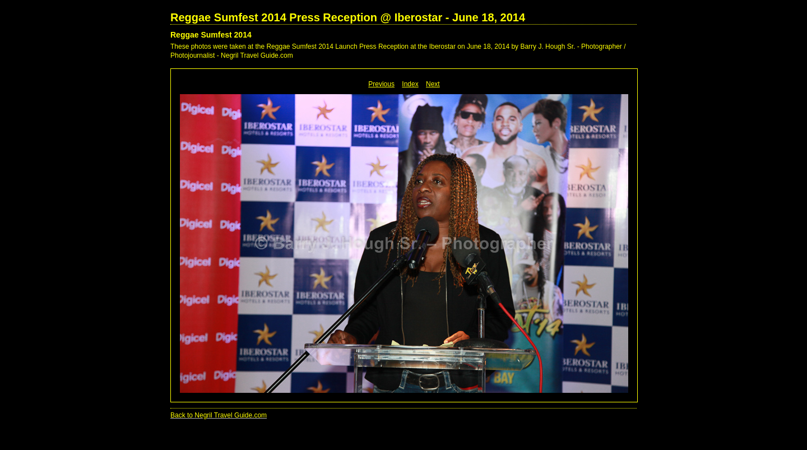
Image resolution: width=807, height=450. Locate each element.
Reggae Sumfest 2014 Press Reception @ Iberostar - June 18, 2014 (347, 17)
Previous (381, 84)
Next (433, 84)
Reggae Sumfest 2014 (211, 34)
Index (410, 84)
